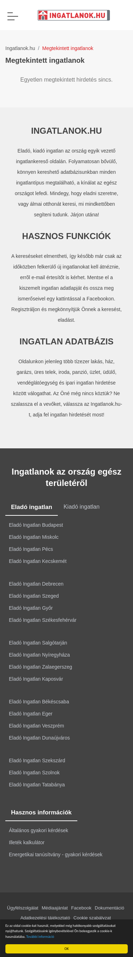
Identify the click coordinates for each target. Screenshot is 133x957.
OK (67, 948)
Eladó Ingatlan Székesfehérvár (43, 620)
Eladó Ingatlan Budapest (36, 525)
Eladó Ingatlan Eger (30, 714)
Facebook (81, 908)
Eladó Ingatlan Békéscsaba (39, 701)
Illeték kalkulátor (26, 842)
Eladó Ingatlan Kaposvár (36, 679)
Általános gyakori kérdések (38, 830)
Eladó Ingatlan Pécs (31, 549)
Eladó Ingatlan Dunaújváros (39, 738)
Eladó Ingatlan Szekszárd (37, 760)
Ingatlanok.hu (20, 48)
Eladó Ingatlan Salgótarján (38, 643)
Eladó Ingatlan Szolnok (34, 772)
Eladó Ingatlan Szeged (34, 596)
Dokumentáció (109, 908)
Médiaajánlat (54, 908)
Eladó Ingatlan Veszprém (36, 726)
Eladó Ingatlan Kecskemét (38, 561)
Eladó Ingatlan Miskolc (34, 537)
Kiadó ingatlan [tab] (81, 507)
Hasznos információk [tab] (41, 812)
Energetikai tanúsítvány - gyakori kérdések (55, 854)
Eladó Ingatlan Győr (31, 608)
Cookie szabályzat (92, 917)
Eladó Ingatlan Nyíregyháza (39, 655)
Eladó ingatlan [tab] (31, 507)
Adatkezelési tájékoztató (45, 917)
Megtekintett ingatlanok (67, 48)
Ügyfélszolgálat (22, 908)
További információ (41, 936)
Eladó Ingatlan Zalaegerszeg (40, 667)
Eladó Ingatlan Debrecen (36, 584)
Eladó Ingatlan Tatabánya (37, 784)
